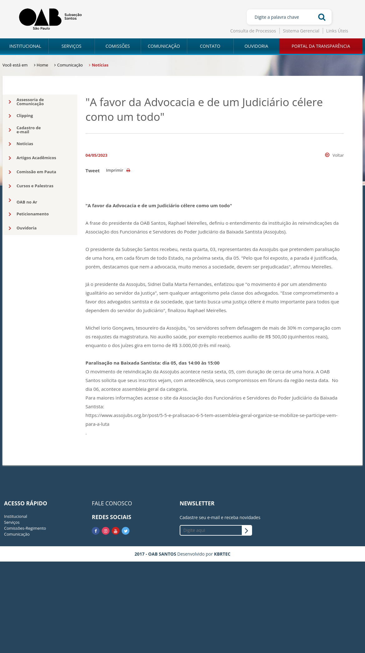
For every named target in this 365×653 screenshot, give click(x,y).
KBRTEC (222, 554)
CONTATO (210, 46)
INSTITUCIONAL (25, 46)
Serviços (12, 522)
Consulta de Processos (253, 31)
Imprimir (118, 170)
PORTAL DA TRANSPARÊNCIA (321, 46)
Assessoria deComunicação (26, 101)
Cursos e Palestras (31, 186)
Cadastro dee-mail (25, 130)
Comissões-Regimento (25, 528)
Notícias (21, 144)
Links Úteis (337, 31)
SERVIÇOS (71, 46)
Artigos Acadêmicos (32, 158)
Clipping (21, 116)
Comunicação (17, 534)
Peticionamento (29, 214)
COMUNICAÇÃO (164, 46)
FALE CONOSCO (112, 503)
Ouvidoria (22, 228)
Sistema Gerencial (301, 31)
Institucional (15, 516)
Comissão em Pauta (32, 172)
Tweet (92, 170)
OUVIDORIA (256, 46)
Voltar (334, 155)
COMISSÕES (117, 46)
